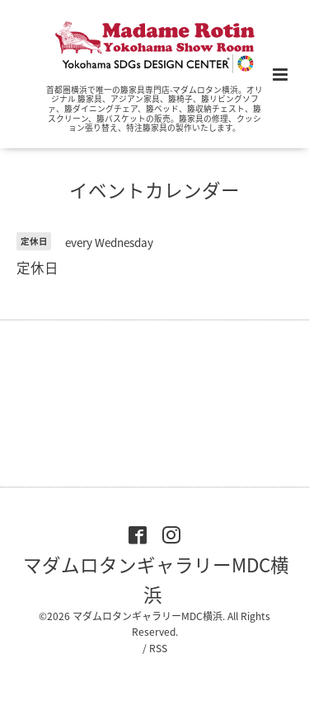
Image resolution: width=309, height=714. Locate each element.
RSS (158, 648)
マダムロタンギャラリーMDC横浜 (156, 578)
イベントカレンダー (154, 189)
